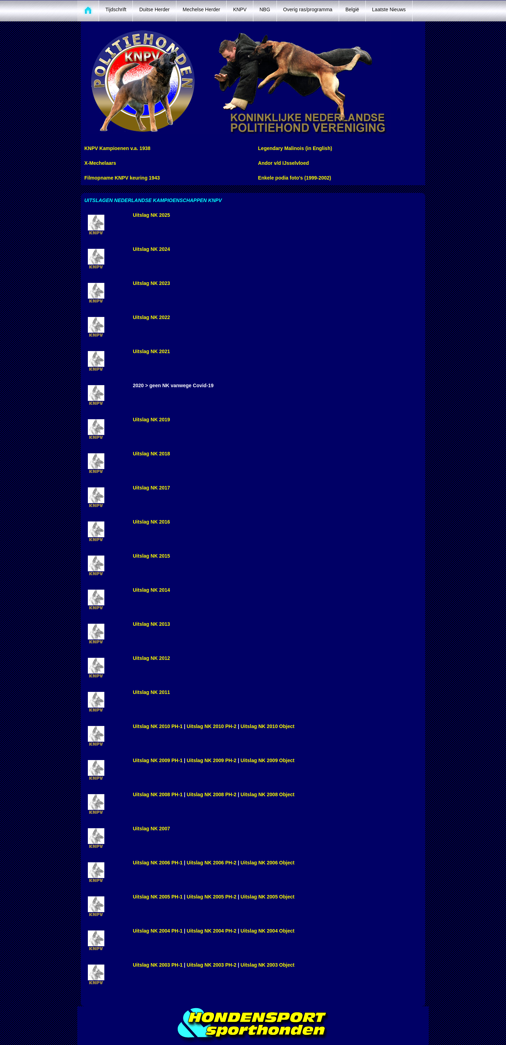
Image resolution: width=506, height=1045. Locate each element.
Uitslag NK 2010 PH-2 (212, 726)
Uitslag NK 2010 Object (267, 726)
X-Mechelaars (100, 163)
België (352, 9)
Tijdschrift (115, 9)
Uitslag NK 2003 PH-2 (212, 965)
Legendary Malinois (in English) (295, 148)
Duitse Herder (154, 9)
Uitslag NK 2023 (151, 283)
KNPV (239, 9)
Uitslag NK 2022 (151, 317)
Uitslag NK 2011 (151, 692)
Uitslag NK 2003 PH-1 (158, 965)
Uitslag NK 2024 (151, 249)
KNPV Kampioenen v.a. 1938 (117, 148)
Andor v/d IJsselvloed (283, 163)
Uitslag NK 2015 (151, 556)
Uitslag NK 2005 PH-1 (158, 897)
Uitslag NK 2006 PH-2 (211, 862)
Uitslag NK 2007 (151, 828)
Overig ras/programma (307, 9)
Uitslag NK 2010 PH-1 (158, 726)
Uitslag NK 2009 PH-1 (158, 760)
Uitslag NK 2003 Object (267, 965)
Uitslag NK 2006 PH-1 (158, 862)
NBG (265, 9)
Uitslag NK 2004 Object (267, 931)
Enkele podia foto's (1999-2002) (294, 178)
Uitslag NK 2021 (151, 351)
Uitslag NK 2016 (151, 522)
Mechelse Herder (201, 9)
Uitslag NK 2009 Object (267, 760)
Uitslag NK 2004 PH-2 (211, 931)
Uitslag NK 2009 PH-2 (211, 760)
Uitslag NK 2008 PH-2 (211, 794)
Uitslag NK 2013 (151, 624)
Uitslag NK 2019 (151, 419)
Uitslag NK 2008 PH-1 (158, 794)
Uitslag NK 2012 (151, 658)
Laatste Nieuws (389, 9)
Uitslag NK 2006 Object (267, 862)
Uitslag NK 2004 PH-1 (158, 931)
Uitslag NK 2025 (151, 215)
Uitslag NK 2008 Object (267, 794)
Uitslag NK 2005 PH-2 (211, 897)
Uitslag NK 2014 (151, 590)
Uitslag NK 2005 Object (267, 897)
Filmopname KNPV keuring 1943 (122, 178)
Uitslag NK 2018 (151, 453)
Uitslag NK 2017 (151, 488)
